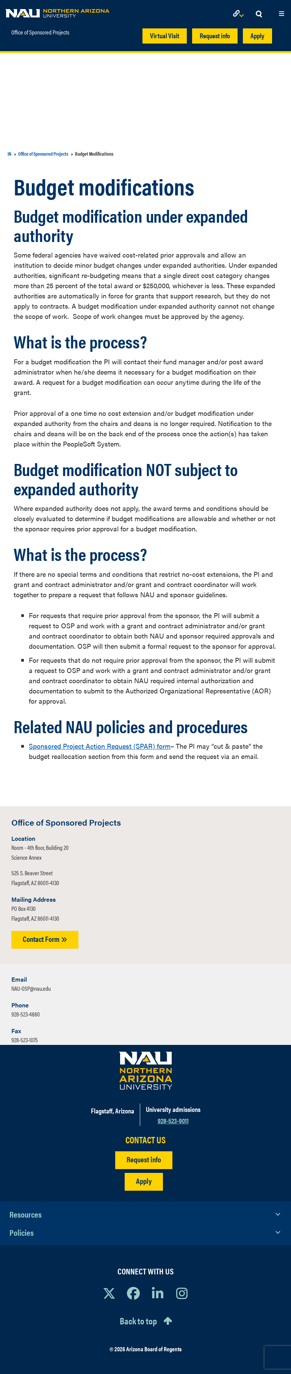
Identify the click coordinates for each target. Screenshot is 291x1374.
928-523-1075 (24, 1039)
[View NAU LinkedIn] (157, 1293)
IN (9, 153)
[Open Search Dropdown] (258, 14)
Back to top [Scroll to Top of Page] (138, 1320)
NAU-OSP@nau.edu (31, 988)
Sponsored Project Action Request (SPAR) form (100, 746)
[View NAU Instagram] (181, 1293)
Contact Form (45, 938)
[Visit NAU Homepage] (145, 1071)
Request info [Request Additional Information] (144, 1159)
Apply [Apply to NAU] (144, 1180)
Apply (257, 35)
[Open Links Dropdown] (239, 14)
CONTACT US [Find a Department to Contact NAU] (145, 1140)
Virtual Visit (164, 35)
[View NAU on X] (109, 1293)
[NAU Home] (57, 11)
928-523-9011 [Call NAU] (173, 1120)
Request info (215, 35)
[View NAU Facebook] (133, 1293)
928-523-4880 (25, 1014)
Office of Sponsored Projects (40, 32)
